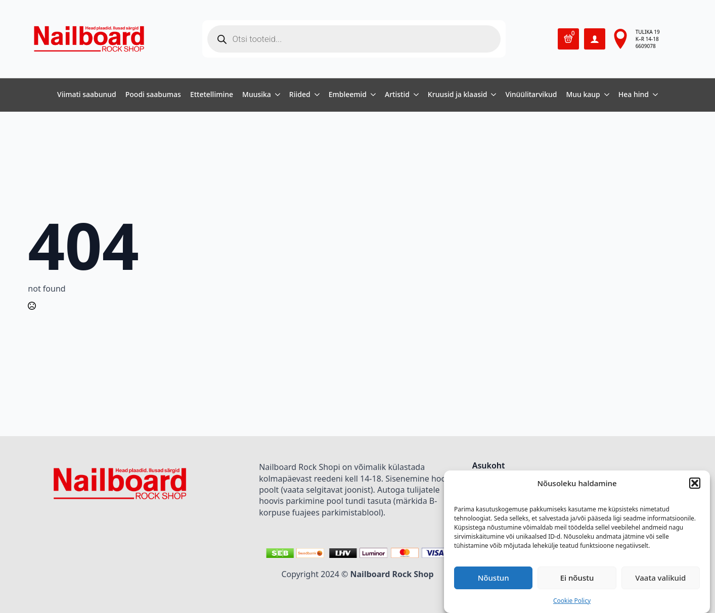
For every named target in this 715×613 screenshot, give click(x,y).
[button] (695, 483)
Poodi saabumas (153, 95)
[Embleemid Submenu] (371, 95)
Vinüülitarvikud (531, 95)
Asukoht (488, 466)
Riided (299, 95)
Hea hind (633, 95)
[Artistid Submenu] (414, 95)
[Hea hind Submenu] (653, 95)
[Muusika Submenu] (275, 95)
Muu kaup (583, 95)
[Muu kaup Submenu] (604, 95)
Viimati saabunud (86, 95)
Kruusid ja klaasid (457, 95)
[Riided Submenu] (315, 95)
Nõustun (493, 578)
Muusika (256, 95)
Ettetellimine (211, 95)
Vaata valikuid (660, 578)
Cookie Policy (572, 600)
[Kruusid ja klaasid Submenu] (491, 95)
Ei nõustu (577, 578)
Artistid (397, 95)
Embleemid (348, 95)
